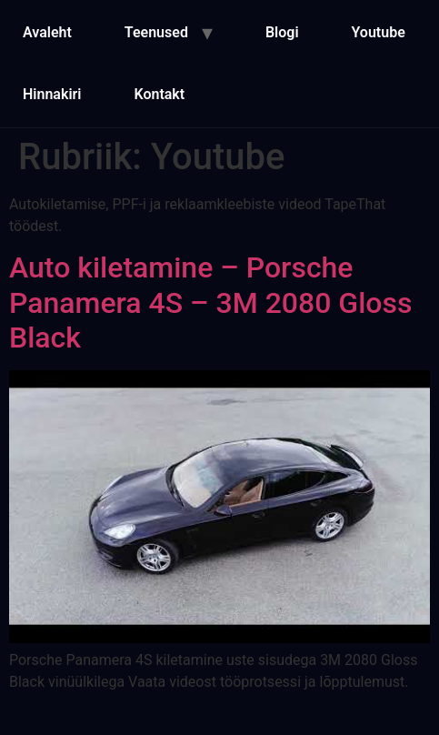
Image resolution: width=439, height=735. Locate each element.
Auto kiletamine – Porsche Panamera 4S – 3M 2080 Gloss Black (210, 302)
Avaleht (47, 32)
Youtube (378, 32)
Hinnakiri (52, 94)
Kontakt (159, 94)
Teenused (156, 32)
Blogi (282, 32)
